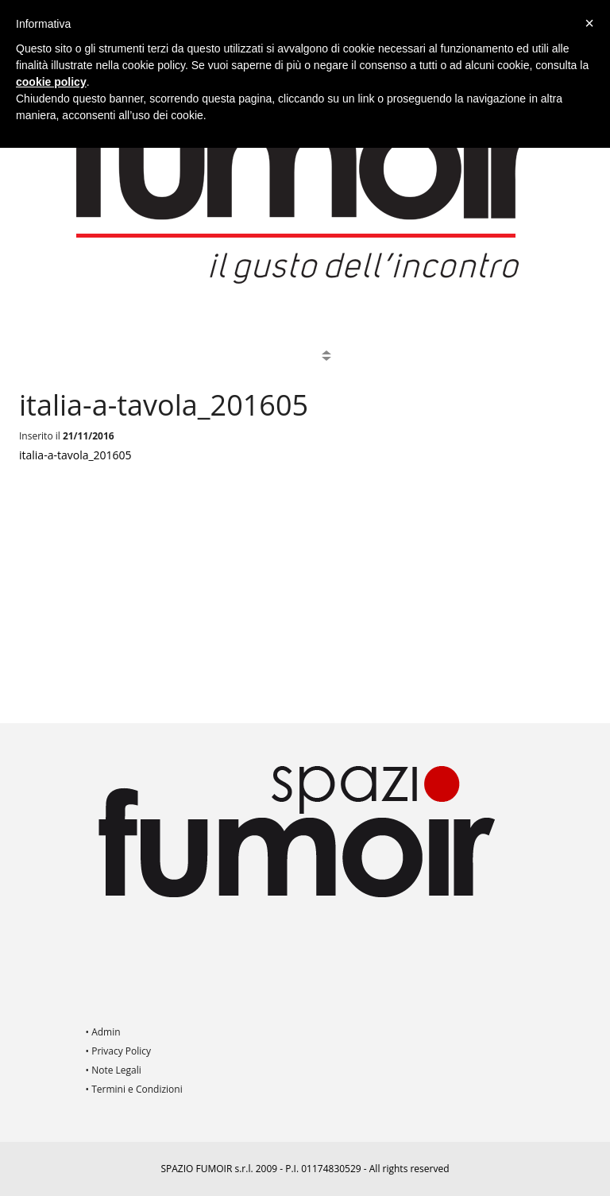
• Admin (103, 1032)
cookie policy (51, 81)
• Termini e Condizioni (134, 1089)
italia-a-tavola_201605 (75, 455)
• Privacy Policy (119, 1051)
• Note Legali (113, 1070)
